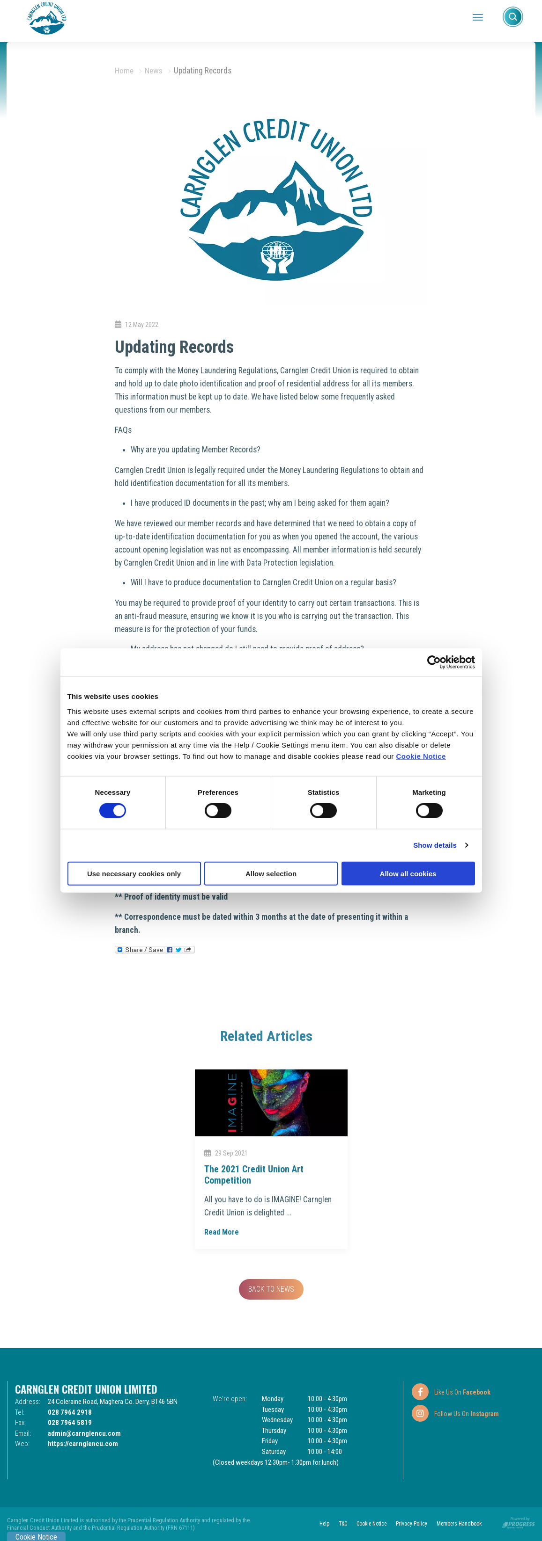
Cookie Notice (421, 756)
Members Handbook (458, 1523)
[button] (513, 16)
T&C (338, 1523)
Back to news (271, 1289)
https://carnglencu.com (83, 1443)
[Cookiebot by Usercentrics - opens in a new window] (434, 662)
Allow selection (271, 873)
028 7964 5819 (70, 1422)
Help (319, 1523)
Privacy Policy (409, 1523)
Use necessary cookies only (134, 873)
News (154, 70)
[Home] (47, 17)
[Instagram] (455, 1413)
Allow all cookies (408, 873)
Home (124, 70)
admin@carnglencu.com (84, 1433)
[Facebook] (450, 1392)
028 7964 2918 (70, 1412)
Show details (435, 845)
